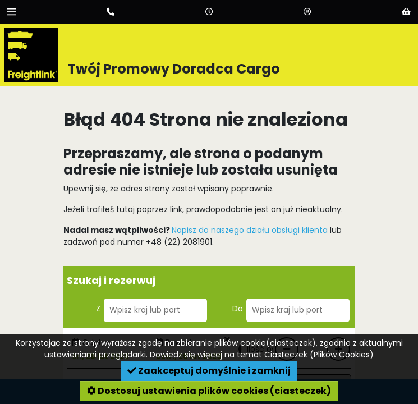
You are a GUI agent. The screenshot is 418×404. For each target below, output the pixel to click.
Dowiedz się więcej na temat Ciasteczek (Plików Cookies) (262, 354)
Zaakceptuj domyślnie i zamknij (209, 370)
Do (237, 308)
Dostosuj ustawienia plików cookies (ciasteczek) (209, 390)
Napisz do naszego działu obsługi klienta (250, 230)
